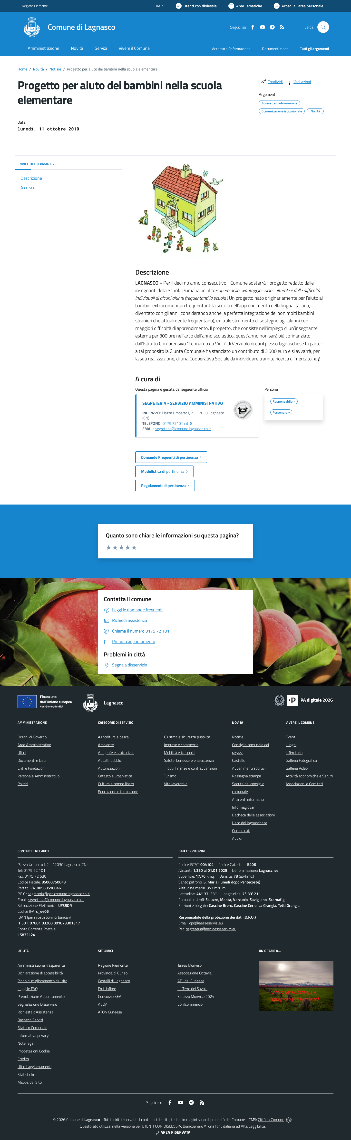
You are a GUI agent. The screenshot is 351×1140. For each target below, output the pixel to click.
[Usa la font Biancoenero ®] (196, 6)
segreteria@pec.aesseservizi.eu (211, 929)
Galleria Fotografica (301, 760)
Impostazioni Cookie (34, 1051)
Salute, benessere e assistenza (189, 760)
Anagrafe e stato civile (116, 752)
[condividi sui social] (271, 82)
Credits (23, 1059)
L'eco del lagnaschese (249, 823)
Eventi (291, 737)
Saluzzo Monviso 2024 (195, 996)
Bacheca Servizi (30, 1020)
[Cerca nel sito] (323, 27)
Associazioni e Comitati (304, 784)
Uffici (22, 752)
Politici (23, 784)
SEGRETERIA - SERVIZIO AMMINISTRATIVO (182, 403)
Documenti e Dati (32, 760)
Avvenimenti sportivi (248, 768)
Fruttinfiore (107, 988)
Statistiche (26, 1074)
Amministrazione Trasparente (41, 965)
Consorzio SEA (109, 996)
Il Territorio (294, 752)
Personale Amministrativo (38, 776)
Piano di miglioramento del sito (42, 981)
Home (22, 69)
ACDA (102, 1004)
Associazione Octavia (194, 973)
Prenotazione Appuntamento (41, 996)
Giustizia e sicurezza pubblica (187, 737)
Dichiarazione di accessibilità (40, 973)
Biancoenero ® (194, 1126)
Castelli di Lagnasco (114, 981)
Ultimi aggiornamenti (34, 1067)
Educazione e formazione (118, 791)
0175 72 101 (34, 870)
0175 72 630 (35, 876)
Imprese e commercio (181, 745)
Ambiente (106, 745)
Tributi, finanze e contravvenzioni (190, 768)
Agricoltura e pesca (113, 737)
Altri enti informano (248, 799)
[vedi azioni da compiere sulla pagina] (298, 82)
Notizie (55, 69)
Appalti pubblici (110, 760)
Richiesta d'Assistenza (35, 1012)
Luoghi (291, 745)
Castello (238, 760)
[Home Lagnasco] (68, 27)
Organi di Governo (32, 737)
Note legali (26, 1043)
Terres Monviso (189, 965)
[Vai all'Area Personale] (298, 6)
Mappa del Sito (30, 1082)
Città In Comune (271, 1119)
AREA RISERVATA (172, 1132)
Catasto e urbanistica (115, 776)
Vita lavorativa (175, 784)
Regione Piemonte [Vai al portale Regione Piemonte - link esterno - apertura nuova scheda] (35, 5)
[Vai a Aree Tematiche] (245, 6)
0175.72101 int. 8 (177, 423)
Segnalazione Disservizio (37, 1004)
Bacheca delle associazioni (253, 815)
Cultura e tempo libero (116, 784)
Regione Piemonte (113, 965)
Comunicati (241, 830)
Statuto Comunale (32, 1028)
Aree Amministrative (34, 745)
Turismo (170, 776)
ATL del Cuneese (190, 981)
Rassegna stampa (246, 776)
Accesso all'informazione (231, 48)
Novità (38, 69)
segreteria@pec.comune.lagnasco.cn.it (59, 894)
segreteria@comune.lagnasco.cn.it (183, 429)
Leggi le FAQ (28, 988)
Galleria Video (297, 768)
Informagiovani (244, 807)
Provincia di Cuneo (112, 973)
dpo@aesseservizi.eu (206, 923)
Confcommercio (190, 1004)
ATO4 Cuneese (110, 1012)
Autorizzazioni (109, 768)
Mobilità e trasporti (179, 752)
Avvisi (237, 838)
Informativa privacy (33, 1035)
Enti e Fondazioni (31, 768)
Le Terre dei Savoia (192, 988)
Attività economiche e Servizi (309, 776)
